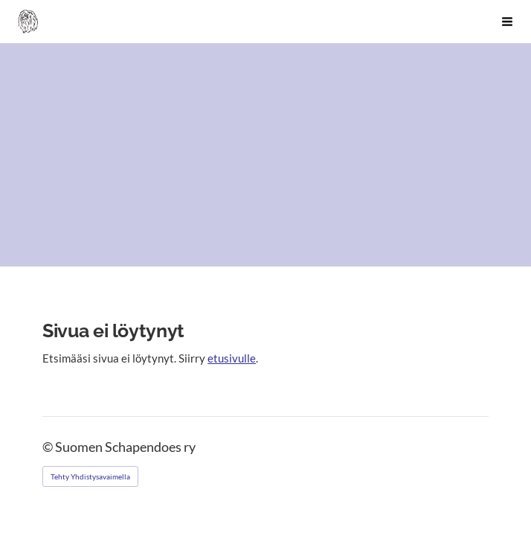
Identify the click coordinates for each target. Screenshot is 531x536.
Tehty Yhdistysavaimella (90, 476)
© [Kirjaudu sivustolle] (48, 447)
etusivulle (231, 358)
